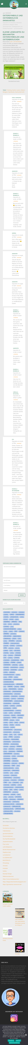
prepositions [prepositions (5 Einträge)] (17, 736)
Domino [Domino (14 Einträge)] (14, 638)
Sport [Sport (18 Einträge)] (18, 765)
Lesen (18, 90)
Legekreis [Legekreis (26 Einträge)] (12, 705)
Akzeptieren (11, 1040)
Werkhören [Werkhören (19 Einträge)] (6, 794)
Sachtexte (11, 92)
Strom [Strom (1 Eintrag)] (12, 772)
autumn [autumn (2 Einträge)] (17, 619)
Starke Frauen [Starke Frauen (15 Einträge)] (7, 770)
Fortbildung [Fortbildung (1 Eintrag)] (10, 657)
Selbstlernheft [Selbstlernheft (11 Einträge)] (15, 760)
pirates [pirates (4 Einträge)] (5, 736)
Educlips (17, 954)
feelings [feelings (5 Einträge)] (12, 652)
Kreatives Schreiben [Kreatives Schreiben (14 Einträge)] (19, 700)
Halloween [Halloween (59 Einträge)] (12, 672)
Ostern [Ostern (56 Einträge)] (5, 734)
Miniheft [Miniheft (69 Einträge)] (6, 719)
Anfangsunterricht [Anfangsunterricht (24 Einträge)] (14, 616)
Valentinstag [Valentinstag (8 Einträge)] (6, 784)
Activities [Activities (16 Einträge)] (6, 614)
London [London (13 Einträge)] (10, 712)
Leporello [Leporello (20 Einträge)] (19, 705)
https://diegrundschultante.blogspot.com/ (14, 881)
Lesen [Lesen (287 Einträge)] (14, 708)
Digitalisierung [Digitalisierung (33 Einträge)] (7, 638)
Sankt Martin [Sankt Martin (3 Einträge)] (16, 753)
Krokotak (5, 868)
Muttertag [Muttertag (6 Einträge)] (22, 722)
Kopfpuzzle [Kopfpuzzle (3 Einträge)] (14, 698)
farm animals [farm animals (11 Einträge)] (17, 650)
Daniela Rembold (7, 28)
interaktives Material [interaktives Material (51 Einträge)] (8, 681)
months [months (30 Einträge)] (5, 722)
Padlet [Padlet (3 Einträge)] (11, 734)
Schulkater (6, 825)
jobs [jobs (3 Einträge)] (5, 686)
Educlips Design (7, 873)
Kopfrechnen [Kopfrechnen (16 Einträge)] (20, 698)
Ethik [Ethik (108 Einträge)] (5, 647)
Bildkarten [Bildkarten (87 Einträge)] (14, 621)
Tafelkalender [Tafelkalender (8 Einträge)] (14, 775)
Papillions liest (7, 852)
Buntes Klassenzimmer (9, 849)
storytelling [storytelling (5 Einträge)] (6, 772)
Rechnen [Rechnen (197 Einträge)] (6, 743)
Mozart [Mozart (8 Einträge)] (11, 722)
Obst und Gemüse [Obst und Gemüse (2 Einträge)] (18, 729)
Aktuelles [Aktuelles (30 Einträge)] (6, 616)
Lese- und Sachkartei (16, 41)
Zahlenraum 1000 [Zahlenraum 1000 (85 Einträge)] (20, 808)
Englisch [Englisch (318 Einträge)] (6, 643)
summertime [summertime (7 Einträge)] (6, 775)
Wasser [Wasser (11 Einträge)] (15, 789)
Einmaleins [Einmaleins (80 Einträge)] (11, 640)
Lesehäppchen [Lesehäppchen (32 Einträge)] (7, 708)
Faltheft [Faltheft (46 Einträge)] (6, 650)
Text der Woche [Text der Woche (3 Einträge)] (16, 777)
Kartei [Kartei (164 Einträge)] (22, 686)
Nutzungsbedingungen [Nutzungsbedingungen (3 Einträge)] (8, 729)
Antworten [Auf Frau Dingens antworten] (19, 101)
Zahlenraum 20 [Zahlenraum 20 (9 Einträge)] (7, 806)
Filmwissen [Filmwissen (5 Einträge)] (11, 655)
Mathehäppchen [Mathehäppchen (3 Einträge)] (7, 717)
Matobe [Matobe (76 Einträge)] (14, 717)
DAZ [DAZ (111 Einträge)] (16, 631)
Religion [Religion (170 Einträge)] (19, 746)
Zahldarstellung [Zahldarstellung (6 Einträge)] (16, 801)
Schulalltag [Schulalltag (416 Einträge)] (7, 760)
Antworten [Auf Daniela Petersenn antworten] (19, 494)
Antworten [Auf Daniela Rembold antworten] (16, 141)
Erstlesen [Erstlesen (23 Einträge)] (12, 645)
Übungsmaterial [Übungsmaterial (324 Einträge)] (8, 813)
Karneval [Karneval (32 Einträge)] (17, 686)
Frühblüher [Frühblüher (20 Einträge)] (6, 662)
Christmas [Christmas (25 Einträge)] (6, 626)
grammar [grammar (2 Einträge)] (20, 669)
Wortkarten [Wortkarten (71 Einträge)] (20, 799)
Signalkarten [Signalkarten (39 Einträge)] (7, 763)
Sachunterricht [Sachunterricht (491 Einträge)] (8, 753)
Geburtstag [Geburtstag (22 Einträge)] (15, 664)
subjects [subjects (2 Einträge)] (16, 772)
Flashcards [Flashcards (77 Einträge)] (17, 655)
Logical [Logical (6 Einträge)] (5, 712)
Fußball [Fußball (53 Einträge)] (19, 662)
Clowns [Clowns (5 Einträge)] (5, 631)
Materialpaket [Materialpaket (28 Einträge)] (20, 715)
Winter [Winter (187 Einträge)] (5, 799)
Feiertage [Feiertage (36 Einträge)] (18, 652)
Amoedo (5, 865)
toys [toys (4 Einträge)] (10, 782)
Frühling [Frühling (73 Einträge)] (13, 662)
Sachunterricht (7, 26)
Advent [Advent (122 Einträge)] (12, 614)
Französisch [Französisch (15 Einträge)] (6, 660)
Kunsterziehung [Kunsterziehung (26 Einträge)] (7, 703)
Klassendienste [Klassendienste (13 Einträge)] (7, 691)
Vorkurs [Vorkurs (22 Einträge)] (5, 789)
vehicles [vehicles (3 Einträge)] (19, 784)
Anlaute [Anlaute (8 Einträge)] (21, 616)
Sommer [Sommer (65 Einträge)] (21, 763)
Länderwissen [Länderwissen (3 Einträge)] (6, 715)
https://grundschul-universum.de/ (12, 884)
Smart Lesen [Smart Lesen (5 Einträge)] (14, 763)
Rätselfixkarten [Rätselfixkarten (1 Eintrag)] (19, 748)
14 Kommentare (18, 28)
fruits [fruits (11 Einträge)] (22, 660)
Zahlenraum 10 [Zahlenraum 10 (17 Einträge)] (19, 803)
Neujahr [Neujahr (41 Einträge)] (12, 724)
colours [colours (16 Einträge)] (10, 631)
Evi (13, 439)
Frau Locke (6, 844)
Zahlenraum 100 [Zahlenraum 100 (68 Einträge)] (16, 806)
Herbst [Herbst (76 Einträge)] (10, 676)
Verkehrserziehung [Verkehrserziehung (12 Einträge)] (19, 787)
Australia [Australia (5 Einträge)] (11, 619)
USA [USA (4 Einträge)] (22, 782)
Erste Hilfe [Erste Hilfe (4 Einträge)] (6, 645)
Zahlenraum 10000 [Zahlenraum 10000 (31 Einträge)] (8, 811)
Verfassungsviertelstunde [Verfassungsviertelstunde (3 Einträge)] (8, 787)
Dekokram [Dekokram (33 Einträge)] (21, 631)
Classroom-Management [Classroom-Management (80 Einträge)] (10, 628)
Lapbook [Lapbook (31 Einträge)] (6, 705)
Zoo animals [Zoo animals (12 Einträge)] (17, 811)
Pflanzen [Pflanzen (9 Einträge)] (20, 734)
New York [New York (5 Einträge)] (18, 724)
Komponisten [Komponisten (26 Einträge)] (14, 696)
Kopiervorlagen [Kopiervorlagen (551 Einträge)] (8, 700)
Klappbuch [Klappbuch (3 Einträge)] (20, 688)
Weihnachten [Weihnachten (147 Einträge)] (7, 791)
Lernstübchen (7, 855)
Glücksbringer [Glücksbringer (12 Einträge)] (14, 669)
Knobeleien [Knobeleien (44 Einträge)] (6, 696)
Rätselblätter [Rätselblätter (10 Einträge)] (11, 748)
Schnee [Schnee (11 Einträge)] (13, 756)
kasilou (5, 871)
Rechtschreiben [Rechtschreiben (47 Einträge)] (14, 743)
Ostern (23, 90)
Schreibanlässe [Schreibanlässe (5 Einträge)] (7, 758)
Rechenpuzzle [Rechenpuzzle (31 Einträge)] (7, 741)
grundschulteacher (8, 833)
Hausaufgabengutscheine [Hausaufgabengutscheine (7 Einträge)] (9, 674)
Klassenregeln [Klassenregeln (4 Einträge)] (17, 693)
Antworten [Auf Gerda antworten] (19, 237)
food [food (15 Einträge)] (5, 657)
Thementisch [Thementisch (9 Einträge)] (13, 779)
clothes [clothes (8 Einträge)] (19, 628)
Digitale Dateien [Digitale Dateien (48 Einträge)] (17, 636)
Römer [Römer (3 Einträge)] (5, 751)
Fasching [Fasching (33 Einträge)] (6, 652)
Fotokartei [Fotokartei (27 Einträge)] (17, 657)
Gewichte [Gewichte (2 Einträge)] (21, 667)
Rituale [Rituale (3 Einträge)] (5, 748)
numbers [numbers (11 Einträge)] (12, 727)
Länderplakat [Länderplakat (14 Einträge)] (17, 712)
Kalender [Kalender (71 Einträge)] (10, 686)
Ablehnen (18, 1040)
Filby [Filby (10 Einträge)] (5, 655)
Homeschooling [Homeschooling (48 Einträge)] (7, 679)
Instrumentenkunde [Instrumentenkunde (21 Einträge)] (18, 679)
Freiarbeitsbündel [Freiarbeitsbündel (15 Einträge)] (15, 660)
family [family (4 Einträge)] (11, 650)
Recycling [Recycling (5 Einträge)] (6, 746)
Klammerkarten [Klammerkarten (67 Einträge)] (12, 688)
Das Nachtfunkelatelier (9, 839)
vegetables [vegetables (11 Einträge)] (13, 784)
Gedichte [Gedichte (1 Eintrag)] (21, 664)
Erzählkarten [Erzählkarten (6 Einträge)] (19, 645)
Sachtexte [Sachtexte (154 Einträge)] (19, 751)
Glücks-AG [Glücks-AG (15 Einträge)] (6, 669)
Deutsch (19, 22)
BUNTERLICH (6, 860)
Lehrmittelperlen (7, 847)
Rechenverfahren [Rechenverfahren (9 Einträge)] (16, 741)
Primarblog (6, 863)
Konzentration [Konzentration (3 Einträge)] (6, 698)
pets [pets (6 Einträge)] (15, 734)
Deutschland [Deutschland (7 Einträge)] (13, 633)
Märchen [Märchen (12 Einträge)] (6, 724)
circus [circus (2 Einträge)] (12, 626)
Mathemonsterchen (8, 876)
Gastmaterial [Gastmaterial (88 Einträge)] (7, 664)
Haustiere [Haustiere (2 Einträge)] (18, 674)
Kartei (14, 90)
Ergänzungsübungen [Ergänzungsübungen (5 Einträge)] (15, 643)
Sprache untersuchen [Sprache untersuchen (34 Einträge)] (9, 767)
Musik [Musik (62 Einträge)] (16, 722)
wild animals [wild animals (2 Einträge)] (11, 796)
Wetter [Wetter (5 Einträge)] (19, 794)
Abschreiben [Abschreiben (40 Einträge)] (7, 612)
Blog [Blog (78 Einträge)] (20, 621)
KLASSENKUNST (7, 857)
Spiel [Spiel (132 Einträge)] (13, 765)
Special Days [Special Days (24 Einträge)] (7, 765)
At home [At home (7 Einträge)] (5, 619)
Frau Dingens (16, 97)
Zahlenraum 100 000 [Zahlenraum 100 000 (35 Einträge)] (8, 808)
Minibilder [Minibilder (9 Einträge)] (20, 717)
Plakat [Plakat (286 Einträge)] (10, 736)
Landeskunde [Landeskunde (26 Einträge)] (16, 703)
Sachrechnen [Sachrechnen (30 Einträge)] (12, 751)
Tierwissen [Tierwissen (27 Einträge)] (21, 779)
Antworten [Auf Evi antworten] (19, 443)
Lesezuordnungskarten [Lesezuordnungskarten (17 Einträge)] (9, 710)
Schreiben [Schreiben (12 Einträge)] (14, 758)
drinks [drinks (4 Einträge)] (19, 638)
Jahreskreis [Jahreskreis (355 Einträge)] (19, 684)
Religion (5, 92)
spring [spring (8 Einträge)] (17, 767)
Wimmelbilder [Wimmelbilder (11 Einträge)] (18, 796)
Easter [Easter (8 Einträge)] (5, 640)
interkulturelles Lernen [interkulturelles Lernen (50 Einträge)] (9, 684)
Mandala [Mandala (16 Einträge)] (13, 715)
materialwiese (7, 831)
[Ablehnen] (26, 1035)
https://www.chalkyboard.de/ (11, 879)
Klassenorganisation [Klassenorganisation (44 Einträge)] (17, 691)
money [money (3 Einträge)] (17, 719)
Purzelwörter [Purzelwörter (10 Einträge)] (6, 739)
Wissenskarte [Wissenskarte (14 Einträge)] (12, 799)
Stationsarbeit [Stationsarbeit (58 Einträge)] (15, 770)
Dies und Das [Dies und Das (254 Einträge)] (7, 636)
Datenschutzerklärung (14, 1042)
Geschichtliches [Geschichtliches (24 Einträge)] (14, 667)
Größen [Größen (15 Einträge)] (5, 672)
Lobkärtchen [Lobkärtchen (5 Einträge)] (18, 710)
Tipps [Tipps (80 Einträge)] (5, 782)
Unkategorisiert (16, 26)
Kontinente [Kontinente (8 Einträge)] (22, 696)
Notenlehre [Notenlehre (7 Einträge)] (6, 727)
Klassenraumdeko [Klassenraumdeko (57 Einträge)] (8, 693)
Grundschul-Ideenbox (9, 828)
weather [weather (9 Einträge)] (21, 789)
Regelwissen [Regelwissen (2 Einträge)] (12, 746)
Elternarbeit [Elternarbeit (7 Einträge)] (19, 640)
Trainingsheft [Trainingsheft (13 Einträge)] (15, 782)
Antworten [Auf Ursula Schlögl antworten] (16, 399)
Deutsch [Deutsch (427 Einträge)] (6, 633)
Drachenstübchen (8, 836)
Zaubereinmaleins (8, 841)
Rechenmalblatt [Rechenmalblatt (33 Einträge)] (15, 739)
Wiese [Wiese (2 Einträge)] (5, 796)
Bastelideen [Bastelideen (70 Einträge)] (7, 621)
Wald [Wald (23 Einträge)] (11, 789)
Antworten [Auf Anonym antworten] (19, 175)
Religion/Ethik (14, 24)
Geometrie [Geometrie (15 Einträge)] (6, 667)
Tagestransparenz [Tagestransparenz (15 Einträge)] (7, 777)
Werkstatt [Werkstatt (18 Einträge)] (13, 794)
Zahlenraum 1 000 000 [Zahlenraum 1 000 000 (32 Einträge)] (9, 803)
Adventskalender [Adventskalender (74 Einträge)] (20, 614)
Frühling (9, 90)
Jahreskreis (6, 24)
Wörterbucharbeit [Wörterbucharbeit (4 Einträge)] (7, 801)
